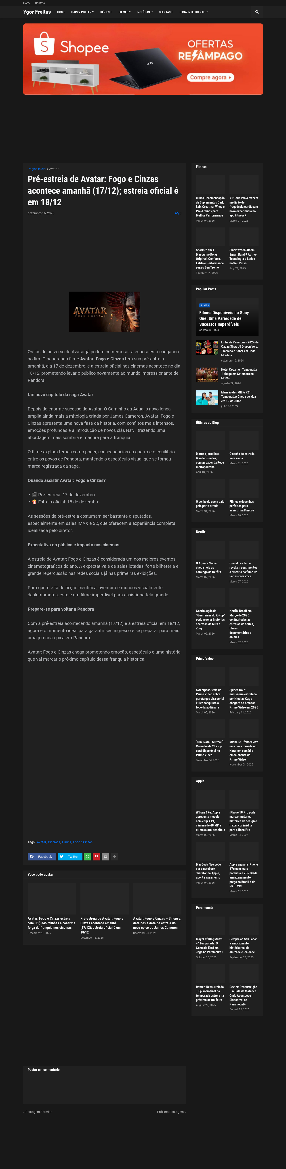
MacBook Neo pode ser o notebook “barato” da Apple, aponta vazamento (208, 871)
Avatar (54, 168)
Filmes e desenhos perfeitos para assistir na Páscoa (241, 506)
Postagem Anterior (38, 1112)
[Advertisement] (143, 126)
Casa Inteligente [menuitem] (192, 12)
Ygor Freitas (37, 12)
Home (27, 3)
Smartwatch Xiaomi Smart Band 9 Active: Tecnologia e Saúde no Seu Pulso (243, 256)
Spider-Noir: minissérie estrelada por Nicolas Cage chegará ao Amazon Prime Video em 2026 (243, 698)
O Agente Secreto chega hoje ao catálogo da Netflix (208, 567)
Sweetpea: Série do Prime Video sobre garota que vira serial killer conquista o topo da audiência (210, 698)
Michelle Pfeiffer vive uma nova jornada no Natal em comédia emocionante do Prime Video (243, 750)
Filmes (66, 842)
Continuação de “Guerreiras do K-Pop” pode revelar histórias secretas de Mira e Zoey (210, 619)
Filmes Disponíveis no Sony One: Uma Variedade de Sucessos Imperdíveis (224, 318)
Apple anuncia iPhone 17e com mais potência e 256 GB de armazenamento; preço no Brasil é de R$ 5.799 (243, 875)
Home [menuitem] (61, 12)
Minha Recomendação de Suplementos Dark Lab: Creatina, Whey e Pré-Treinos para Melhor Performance (210, 206)
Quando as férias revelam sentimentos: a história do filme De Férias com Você (243, 569)
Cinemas (54, 842)
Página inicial (37, 168)
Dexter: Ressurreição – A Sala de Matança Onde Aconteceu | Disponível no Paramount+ (243, 995)
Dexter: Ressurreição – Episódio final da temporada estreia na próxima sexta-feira (210, 993)
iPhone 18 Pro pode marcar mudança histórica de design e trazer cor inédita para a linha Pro (243, 821)
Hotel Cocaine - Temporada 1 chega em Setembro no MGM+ (239, 374)
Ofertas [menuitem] (165, 12)
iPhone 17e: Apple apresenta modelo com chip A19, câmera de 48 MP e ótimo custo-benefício (210, 821)
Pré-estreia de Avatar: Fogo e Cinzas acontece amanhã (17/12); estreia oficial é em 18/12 (101, 925)
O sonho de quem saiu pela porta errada (210, 504)
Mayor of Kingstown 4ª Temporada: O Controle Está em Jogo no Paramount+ (209, 945)
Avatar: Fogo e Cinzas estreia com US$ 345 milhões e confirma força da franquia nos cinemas (51, 923)
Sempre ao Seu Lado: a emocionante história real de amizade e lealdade (243, 945)
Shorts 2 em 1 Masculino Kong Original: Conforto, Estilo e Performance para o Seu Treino (210, 258)
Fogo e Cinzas (83, 842)
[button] (257, 12)
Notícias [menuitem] (143, 12)
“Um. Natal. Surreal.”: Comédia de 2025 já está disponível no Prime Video (210, 748)
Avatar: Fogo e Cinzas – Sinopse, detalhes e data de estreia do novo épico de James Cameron (157, 923)
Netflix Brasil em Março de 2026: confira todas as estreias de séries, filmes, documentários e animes (241, 624)
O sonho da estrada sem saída (241, 456)
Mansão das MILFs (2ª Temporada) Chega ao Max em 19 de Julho (238, 396)
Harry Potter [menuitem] (81, 12)
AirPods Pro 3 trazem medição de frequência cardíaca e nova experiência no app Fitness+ (243, 206)
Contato (40, 3)
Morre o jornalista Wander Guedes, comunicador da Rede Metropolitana (210, 460)
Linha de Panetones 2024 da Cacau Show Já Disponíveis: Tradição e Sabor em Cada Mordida (240, 348)
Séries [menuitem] (105, 12)
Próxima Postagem (170, 1112)
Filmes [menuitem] (123, 12)
